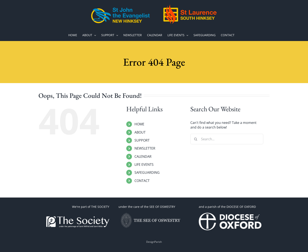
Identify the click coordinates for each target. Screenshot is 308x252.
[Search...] (226, 139)
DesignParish (154, 242)
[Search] (195, 139)
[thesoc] (77, 213)
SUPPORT (142, 140)
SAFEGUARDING (147, 172)
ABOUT (140, 132)
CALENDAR (142, 156)
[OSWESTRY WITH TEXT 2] (150, 213)
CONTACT (142, 180)
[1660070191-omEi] (230, 213)
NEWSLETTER (144, 148)
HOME (139, 124)
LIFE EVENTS (144, 164)
